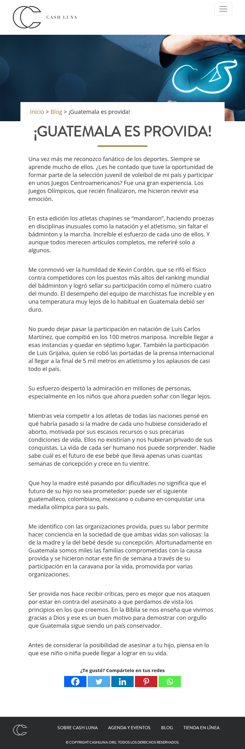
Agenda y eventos (129, 728)
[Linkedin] (122, 681)
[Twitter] (99, 681)
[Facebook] (75, 681)
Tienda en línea (201, 728)
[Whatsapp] (170, 681)
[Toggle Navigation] (223, 9)
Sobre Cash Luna (77, 728)
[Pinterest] (146, 681)
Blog (167, 728)
